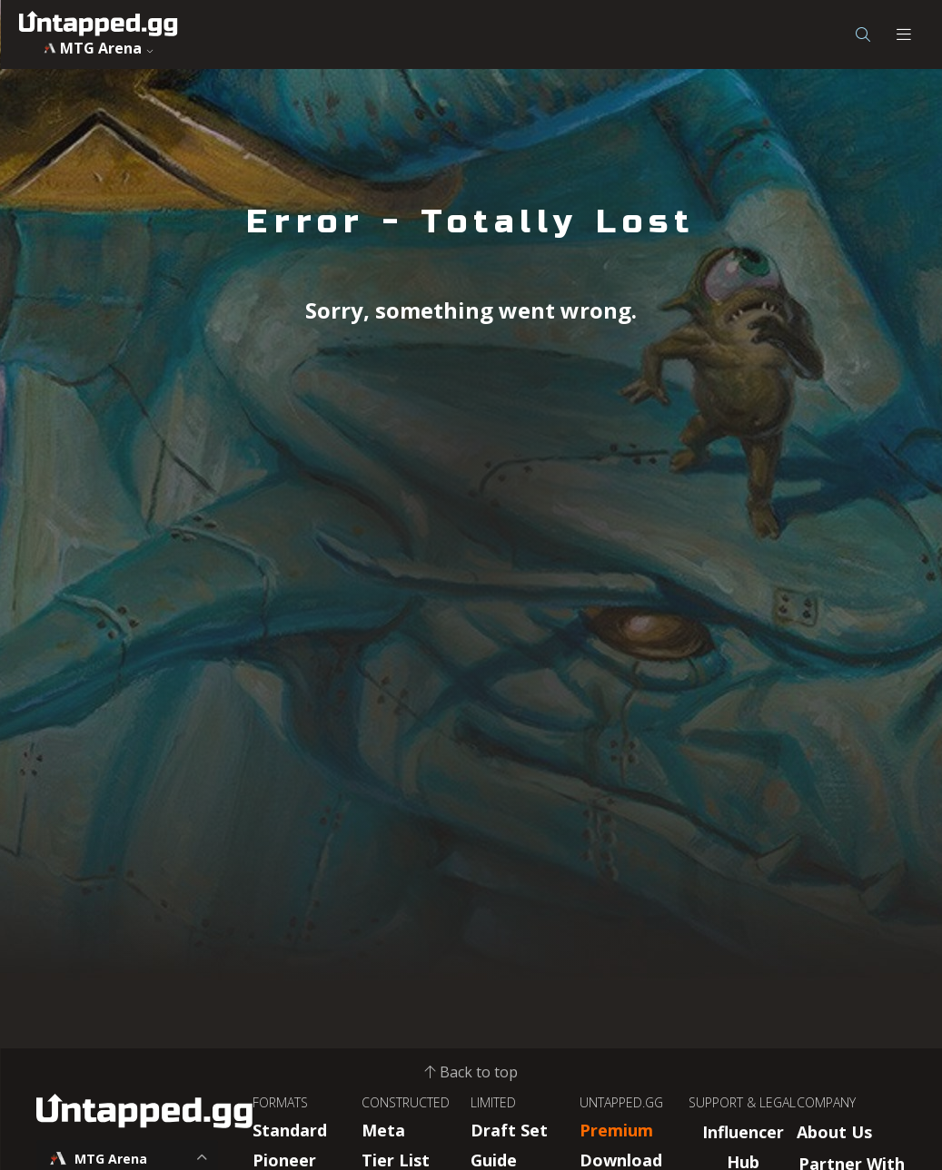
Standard (290, 1130)
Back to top (471, 1072)
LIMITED (493, 1102)
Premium (616, 1130)
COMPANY (826, 1102)
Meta (383, 1130)
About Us (834, 1132)
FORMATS (280, 1102)
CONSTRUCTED (406, 1102)
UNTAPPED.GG (621, 1102)
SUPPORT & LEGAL (742, 1102)
